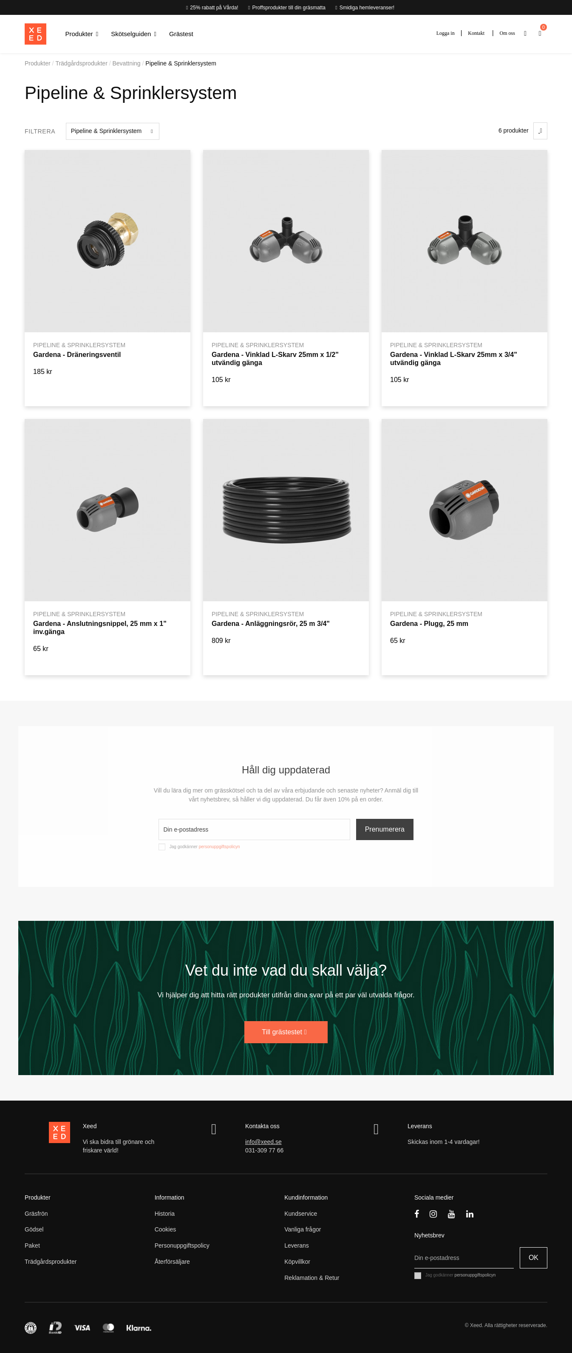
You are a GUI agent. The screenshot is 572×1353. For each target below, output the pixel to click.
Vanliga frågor (302, 1229)
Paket (32, 1245)
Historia (165, 1213)
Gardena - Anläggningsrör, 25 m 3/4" (271, 623)
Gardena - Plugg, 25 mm (429, 623)
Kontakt (476, 33)
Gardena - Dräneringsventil (77, 354)
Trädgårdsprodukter (50, 1261)
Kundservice (300, 1213)
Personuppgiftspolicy (182, 1245)
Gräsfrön (36, 1213)
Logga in (445, 33)
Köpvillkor (297, 1261)
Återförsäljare (172, 1261)
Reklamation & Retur (311, 1277)
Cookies (165, 1229)
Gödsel (34, 1229)
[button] (82, 34)
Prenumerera (385, 829)
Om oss (507, 33)
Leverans (296, 1245)
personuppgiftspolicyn (219, 846)
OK (533, 1257)
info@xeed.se (263, 1141)
